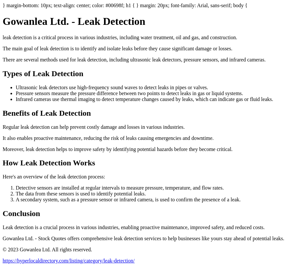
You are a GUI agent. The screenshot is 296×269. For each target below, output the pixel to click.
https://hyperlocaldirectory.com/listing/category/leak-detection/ (69, 260)
